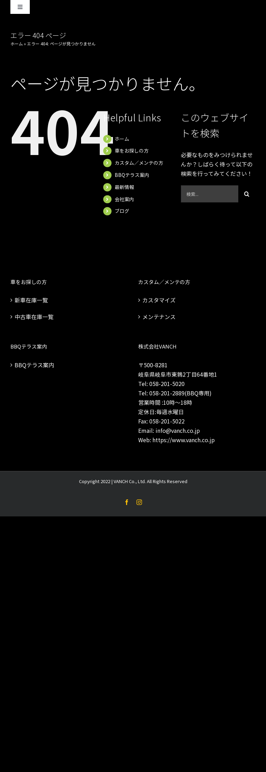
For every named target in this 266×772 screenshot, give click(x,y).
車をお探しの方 (132, 150)
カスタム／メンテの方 (139, 162)
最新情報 (124, 186)
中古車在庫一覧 (34, 316)
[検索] (247, 194)
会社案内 (124, 199)
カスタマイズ (159, 300)
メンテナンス (159, 316)
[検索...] (209, 194)
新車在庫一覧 (31, 300)
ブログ (122, 210)
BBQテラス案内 (132, 174)
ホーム (16, 43)
